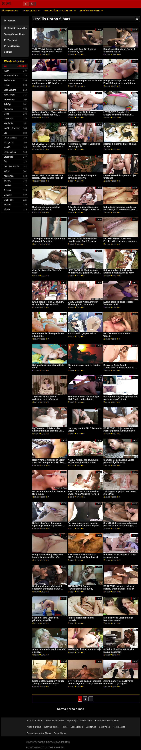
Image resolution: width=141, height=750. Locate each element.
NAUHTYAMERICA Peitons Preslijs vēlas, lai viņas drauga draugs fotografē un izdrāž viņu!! (119, 242)
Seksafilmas (60, 733)
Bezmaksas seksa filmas (39, 733)
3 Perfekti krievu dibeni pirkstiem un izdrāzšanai (45, 398)
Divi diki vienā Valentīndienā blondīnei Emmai (118, 619)
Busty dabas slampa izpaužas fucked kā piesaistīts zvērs (48, 555)
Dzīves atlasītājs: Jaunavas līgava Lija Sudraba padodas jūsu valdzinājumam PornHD (47, 525)
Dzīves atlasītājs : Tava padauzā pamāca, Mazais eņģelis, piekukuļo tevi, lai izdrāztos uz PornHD (49, 116)
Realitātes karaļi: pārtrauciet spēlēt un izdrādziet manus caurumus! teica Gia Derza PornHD (47, 590)
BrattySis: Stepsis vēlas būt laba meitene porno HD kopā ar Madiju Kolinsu (49, 83)
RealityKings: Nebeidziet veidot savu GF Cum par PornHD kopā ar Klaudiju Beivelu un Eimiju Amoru (48, 464)
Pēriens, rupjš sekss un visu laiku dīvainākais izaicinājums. (84, 524)
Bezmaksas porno (55, 720)
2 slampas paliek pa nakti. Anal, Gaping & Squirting (48, 239)
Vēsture (9, 21)
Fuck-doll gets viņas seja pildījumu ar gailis (45, 619)
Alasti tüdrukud (34, 727)
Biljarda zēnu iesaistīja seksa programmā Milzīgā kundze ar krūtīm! (83, 209)
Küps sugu (72, 720)
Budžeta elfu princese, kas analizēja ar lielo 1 (46, 208)
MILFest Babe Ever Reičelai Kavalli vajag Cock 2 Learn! (82, 239)
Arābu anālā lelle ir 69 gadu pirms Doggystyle (82, 176)
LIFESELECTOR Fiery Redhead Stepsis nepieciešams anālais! (48, 145)
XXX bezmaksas (35, 720)
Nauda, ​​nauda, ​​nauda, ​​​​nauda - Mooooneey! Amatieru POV (83, 461)
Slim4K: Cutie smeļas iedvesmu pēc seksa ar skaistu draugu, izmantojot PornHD (120, 525)
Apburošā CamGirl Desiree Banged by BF (82, 50)
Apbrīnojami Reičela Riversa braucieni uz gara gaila (118, 682)
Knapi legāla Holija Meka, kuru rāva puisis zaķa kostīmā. (48, 303)
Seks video (104, 727)
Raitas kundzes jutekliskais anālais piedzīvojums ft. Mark (118, 271)
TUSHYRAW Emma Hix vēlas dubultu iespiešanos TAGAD (47, 50)
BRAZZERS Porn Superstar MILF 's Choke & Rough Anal (83, 555)
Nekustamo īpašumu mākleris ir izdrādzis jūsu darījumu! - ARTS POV (120, 209)
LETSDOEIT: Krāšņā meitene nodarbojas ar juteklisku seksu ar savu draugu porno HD (84, 273)
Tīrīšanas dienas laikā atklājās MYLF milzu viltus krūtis (83, 398)
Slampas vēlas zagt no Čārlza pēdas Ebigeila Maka (118, 461)
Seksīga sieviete (90, 10)
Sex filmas (91, 727)
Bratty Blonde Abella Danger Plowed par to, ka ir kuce (83, 303)
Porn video (30, 10)
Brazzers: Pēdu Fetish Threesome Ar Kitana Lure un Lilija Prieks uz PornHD (118, 367)
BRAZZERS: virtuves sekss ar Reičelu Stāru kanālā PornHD (48, 176)
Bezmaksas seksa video (107, 720)
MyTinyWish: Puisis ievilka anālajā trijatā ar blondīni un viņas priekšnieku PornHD (47, 431)
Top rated (10, 40)
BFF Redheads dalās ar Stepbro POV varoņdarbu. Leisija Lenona (85, 682)
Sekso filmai (86, 720)
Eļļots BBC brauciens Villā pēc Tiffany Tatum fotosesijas (48, 682)
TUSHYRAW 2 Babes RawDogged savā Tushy (80, 587)
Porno (65, 727)
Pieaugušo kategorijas (58, 10)
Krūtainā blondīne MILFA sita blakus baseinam (118, 650)
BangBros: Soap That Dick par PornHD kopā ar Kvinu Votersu (119, 81)
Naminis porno (51, 727)
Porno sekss (119, 727)
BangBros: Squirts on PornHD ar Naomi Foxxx (119, 50)
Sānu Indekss (10, 10)
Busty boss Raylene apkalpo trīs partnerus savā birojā (120, 398)
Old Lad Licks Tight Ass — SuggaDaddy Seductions (82, 113)
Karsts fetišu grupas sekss (82, 333)
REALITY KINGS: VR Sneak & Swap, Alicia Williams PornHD (83, 492)
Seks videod (77, 727)
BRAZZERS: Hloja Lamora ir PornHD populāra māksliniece (119, 429)
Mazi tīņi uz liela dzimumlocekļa (84, 649)
